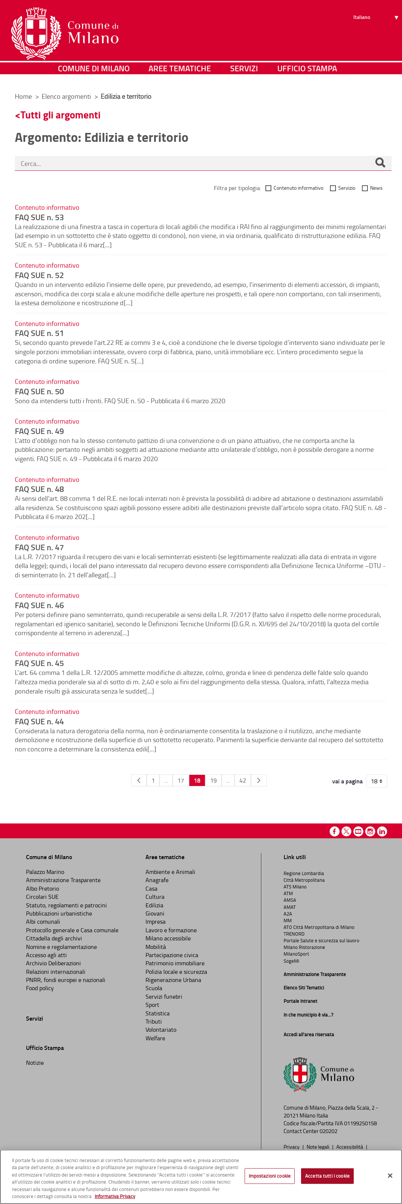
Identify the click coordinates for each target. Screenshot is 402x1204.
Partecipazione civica (172, 955)
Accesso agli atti (46, 955)
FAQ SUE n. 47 (39, 547)
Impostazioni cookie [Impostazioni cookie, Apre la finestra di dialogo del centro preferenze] (270, 1175)
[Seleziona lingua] (377, 33)
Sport (152, 1005)
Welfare (155, 1038)
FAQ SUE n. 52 (39, 275)
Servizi (244, 76)
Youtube (358, 831)
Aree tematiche (179, 76)
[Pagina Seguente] (259, 780)
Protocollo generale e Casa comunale (72, 930)
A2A (288, 913)
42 (242, 780)
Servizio (346, 187)
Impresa (156, 921)
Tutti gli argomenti (60, 114)
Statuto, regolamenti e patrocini (66, 905)
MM (288, 920)
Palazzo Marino (45, 872)
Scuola (154, 988)
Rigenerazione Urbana (173, 980)
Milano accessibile (168, 938)
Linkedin (382, 831)
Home (23, 96)
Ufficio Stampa (307, 76)
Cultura (155, 897)
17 (180, 780)
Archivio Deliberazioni (53, 963)
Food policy (40, 988)
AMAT (290, 907)
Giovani (155, 913)
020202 (328, 1131)
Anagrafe (157, 880)
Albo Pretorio (42, 888)
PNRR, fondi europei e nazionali (65, 980)
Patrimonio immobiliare (175, 963)
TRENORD (294, 933)
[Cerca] (380, 163)
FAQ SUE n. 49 (39, 431)
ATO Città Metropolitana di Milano (319, 927)
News (376, 187)
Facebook (335, 831)
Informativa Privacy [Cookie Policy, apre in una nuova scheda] (115, 1196)
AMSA (290, 900)
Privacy (292, 1146)
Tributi (154, 1021)
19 (213, 780)
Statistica (158, 1013)
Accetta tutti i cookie (327, 1175)
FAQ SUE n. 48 (39, 489)
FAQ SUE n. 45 (39, 663)
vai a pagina (347, 781)
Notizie (35, 1062)
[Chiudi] (390, 1176)
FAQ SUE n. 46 (39, 605)
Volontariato (161, 1029)
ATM (288, 893)
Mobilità (156, 947)
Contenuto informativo (298, 187)
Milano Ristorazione (304, 947)
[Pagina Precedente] (139, 780)
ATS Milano (295, 886)
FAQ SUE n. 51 (39, 333)
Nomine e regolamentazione (61, 947)
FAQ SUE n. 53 (39, 217)
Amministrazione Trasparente (63, 880)
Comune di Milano (94, 76)
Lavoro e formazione (171, 930)
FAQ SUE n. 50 (39, 391)
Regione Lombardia (304, 873)
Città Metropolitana (304, 880)
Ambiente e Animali (170, 872)
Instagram (370, 831)
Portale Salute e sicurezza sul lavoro (321, 940)
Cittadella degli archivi (54, 938)
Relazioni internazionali (55, 972)
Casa (151, 888)
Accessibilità (350, 1146)
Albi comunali (43, 921)
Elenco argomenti (67, 96)
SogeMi (291, 960)
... (166, 780)
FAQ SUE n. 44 (39, 721)
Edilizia (154, 905)
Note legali (318, 1146)
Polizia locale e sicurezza (176, 972)
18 (197, 780)
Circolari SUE (42, 897)
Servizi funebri (164, 996)
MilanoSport (296, 953)
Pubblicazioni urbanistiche (59, 913)
